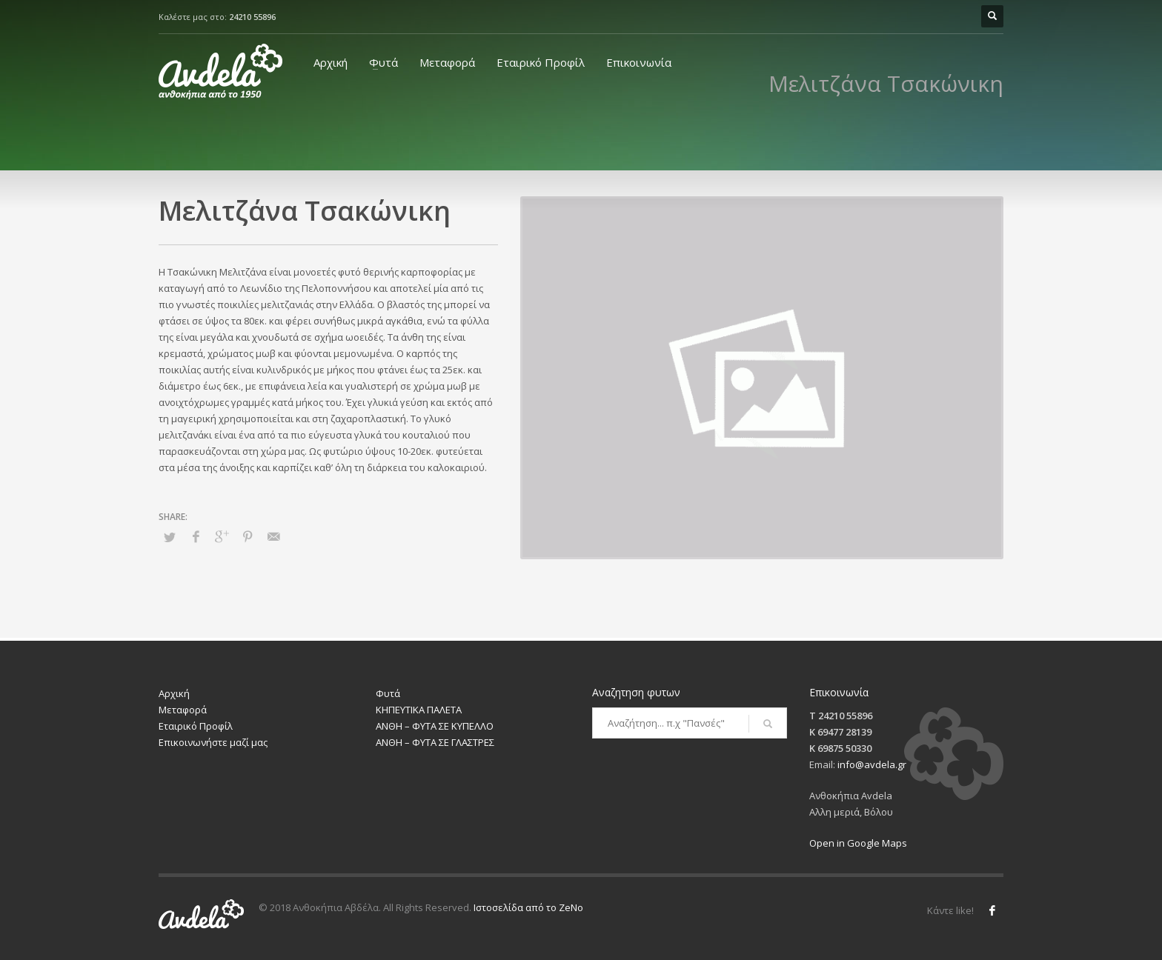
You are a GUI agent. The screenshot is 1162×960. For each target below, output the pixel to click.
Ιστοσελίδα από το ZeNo (528, 907)
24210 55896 (252, 16)
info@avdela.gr (871, 764)
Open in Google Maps (858, 843)
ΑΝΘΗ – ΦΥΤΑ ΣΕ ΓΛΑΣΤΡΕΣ (435, 742)
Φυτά (383, 62)
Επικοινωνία (638, 62)
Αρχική (330, 62)
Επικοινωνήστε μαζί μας (213, 742)
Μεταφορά (447, 62)
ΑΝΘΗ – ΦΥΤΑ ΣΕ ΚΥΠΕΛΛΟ (435, 726)
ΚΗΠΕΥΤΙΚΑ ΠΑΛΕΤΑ (419, 709)
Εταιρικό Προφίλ (541, 62)
